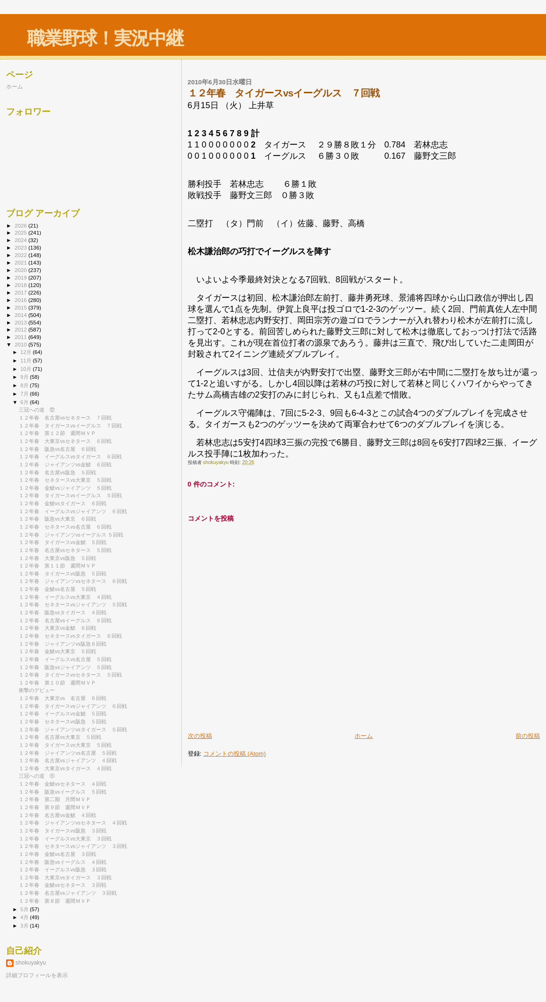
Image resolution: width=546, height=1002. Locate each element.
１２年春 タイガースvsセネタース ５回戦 (70, 675)
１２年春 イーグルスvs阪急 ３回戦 (62, 869)
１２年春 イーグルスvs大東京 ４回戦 (65, 597)
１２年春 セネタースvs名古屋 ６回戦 (65, 527)
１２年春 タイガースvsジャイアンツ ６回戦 (73, 706)
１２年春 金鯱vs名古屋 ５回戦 (57, 589)
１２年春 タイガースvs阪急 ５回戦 (62, 573)
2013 (21, 322)
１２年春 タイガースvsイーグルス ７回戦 (70, 425)
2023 (21, 247)
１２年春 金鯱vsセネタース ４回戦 (62, 784)
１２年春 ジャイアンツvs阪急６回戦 (62, 644)
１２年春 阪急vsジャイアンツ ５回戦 (65, 667)
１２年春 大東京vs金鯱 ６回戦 (57, 628)
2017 (21, 292)
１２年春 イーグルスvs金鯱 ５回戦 (62, 713)
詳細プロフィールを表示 (37, 975)
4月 (25, 917)
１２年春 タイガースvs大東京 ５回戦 (65, 745)
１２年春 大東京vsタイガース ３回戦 (65, 877)
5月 (25, 909)
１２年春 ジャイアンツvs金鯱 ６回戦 (65, 464)
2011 (21, 337)
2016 (21, 300)
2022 (21, 255)
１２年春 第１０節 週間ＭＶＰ (57, 682)
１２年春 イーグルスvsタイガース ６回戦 (70, 456)
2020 (21, 270)
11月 (27, 360)
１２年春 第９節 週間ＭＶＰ (55, 807)
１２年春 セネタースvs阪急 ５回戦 (62, 721)
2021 (21, 262)
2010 (21, 344)
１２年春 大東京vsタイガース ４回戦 (65, 768)
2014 (21, 315)
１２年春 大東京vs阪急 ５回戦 (57, 558)
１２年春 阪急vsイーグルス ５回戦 (62, 792)
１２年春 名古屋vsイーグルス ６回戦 (65, 620)
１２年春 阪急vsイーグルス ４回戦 (62, 862)
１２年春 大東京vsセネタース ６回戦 (65, 441)
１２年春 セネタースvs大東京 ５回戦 (65, 480)
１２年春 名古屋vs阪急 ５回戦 (57, 472)
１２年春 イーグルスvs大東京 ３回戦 (65, 838)
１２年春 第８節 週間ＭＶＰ (55, 901)
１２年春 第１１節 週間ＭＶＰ (57, 565)
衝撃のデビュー (37, 690)
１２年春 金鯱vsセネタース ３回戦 (62, 885)
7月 (25, 394)
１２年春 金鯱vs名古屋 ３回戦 (57, 854)
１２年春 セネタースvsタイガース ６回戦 (70, 636)
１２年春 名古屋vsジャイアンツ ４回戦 (68, 760)
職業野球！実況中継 (105, 38)
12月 (27, 352)
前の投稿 (528, 735)
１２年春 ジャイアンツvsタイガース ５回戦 (73, 729)
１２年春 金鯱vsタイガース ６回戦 (62, 503)
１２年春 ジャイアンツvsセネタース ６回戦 (73, 581)
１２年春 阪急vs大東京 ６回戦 (57, 519)
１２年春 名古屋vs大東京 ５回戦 (60, 737)
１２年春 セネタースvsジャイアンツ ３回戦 (73, 846)
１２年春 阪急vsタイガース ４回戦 (62, 612)
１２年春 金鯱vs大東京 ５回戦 (57, 651)
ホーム (363, 735)
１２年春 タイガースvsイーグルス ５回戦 (70, 495)
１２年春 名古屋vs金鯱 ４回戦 (57, 815)
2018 (21, 285)
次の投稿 (200, 735)
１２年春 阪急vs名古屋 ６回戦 (57, 449)
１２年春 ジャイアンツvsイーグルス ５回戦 (71, 535)
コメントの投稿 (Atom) (234, 753)
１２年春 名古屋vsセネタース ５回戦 (65, 550)
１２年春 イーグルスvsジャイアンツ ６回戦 (73, 511)
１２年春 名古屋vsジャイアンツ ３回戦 (68, 893)
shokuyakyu (30, 962)
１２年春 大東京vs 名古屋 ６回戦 (62, 698)
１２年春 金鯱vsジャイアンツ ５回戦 (65, 488)
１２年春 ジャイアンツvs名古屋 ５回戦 (68, 753)
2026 (21, 225)
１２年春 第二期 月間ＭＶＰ (55, 799)
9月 (25, 377)
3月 (25, 925)
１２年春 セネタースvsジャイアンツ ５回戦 (73, 604)
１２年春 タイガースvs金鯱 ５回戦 (62, 542)
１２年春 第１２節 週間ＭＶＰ (57, 433)
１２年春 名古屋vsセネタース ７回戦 (65, 417)
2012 (21, 329)
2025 (21, 232)
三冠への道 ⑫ (37, 410)
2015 (21, 307)
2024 (21, 240)
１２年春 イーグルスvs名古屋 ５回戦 (65, 659)
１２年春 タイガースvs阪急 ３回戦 (62, 830)
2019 (21, 277)
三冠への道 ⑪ (37, 776)
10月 (27, 369)
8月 (25, 385)
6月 (25, 402)
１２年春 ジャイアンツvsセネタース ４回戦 (73, 822)
